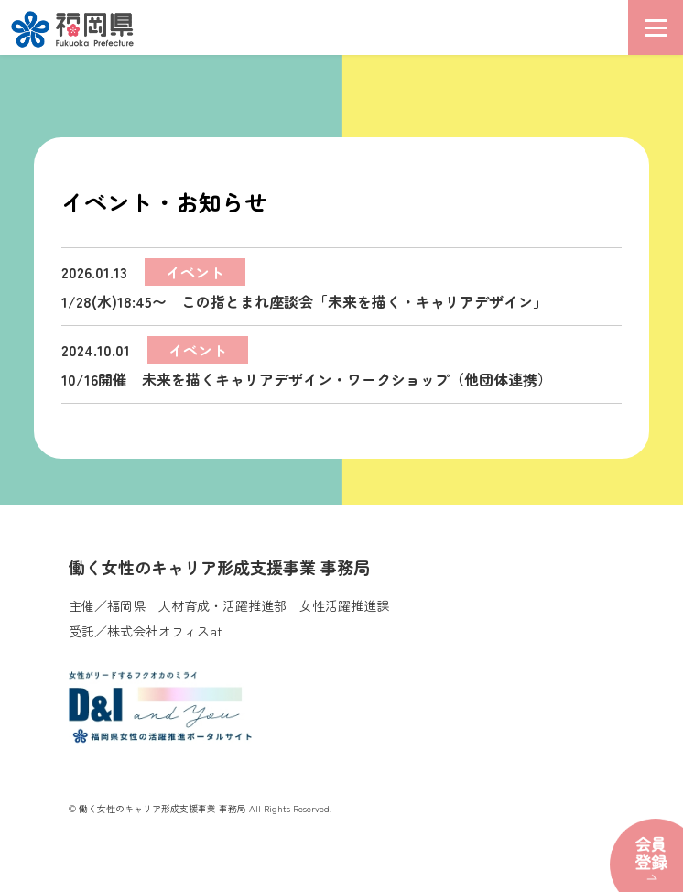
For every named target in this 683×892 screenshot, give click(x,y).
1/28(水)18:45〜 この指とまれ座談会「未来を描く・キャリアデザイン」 (304, 285)
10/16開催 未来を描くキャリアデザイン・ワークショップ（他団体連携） (306, 363)
